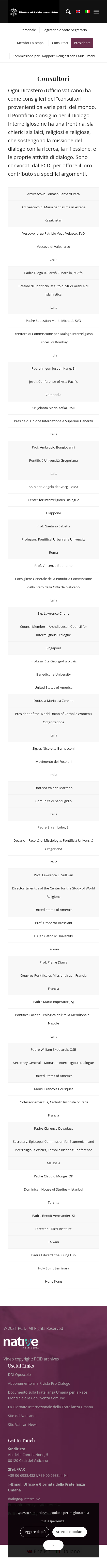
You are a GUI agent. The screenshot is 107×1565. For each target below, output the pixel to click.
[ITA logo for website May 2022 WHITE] (34, 11)
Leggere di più (35, 1532)
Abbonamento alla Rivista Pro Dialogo (39, 1383)
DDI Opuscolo (19, 1374)
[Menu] (96, 11)
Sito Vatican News (23, 1424)
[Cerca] (66, 11)
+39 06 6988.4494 (53, 1475)
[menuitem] (66, 11)
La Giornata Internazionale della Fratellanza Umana (50, 1406)
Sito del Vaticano (22, 1415)
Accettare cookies (69, 1532)
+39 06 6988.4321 (22, 1475)
